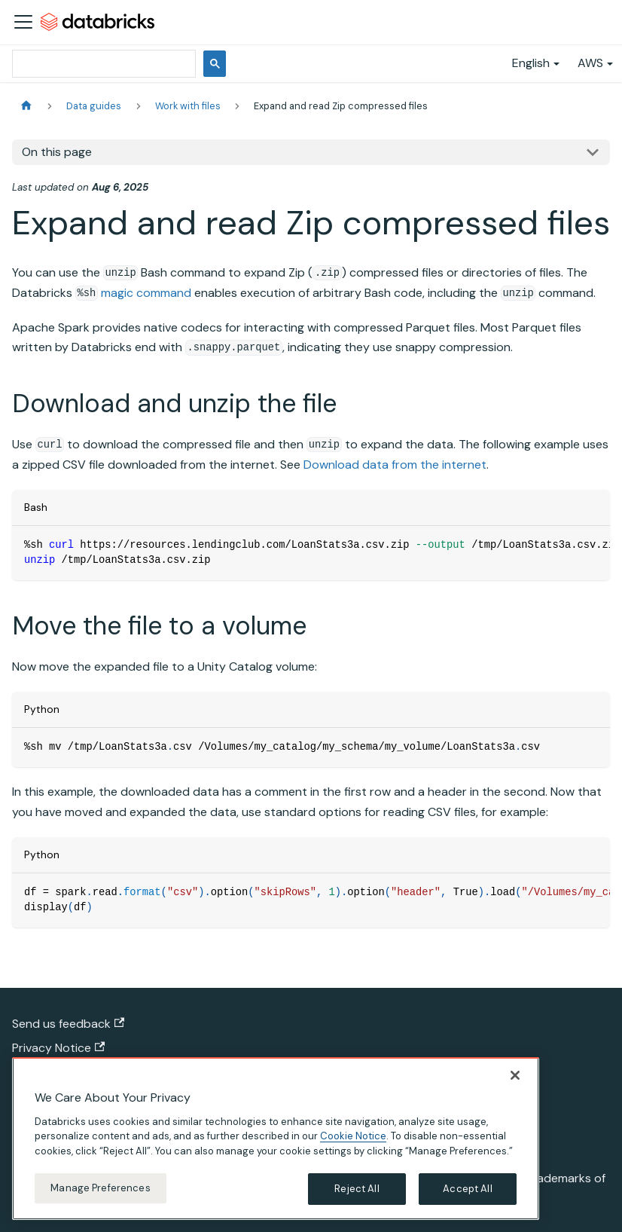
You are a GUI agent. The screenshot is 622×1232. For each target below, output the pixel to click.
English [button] (531, 63)
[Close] (515, 1075)
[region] (275, 1138)
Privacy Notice (58, 1048)
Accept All (467, 1188)
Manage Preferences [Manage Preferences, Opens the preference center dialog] (100, 1188)
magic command (146, 293)
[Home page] (26, 106)
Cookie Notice (353, 1136)
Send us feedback (68, 1024)
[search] (102, 63)
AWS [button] (590, 63)
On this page (57, 152)
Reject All (356, 1188)
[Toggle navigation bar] (23, 22)
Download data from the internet (394, 464)
